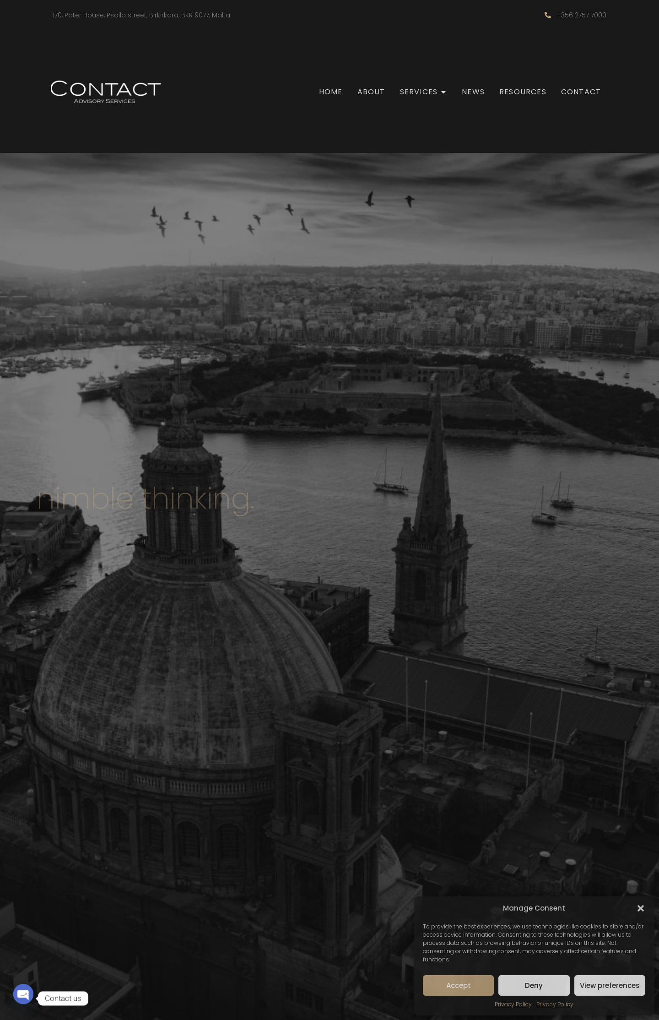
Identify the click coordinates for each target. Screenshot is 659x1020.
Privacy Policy (513, 1004)
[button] (640, 908)
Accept (458, 985)
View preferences (610, 985)
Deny (534, 985)
